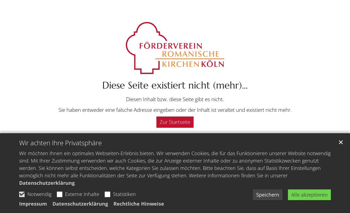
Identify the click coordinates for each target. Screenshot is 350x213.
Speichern (267, 194)
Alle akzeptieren (309, 194)
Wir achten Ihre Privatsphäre (60, 143)
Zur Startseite (175, 122)
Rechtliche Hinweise (138, 203)
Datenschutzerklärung (47, 183)
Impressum (33, 203)
